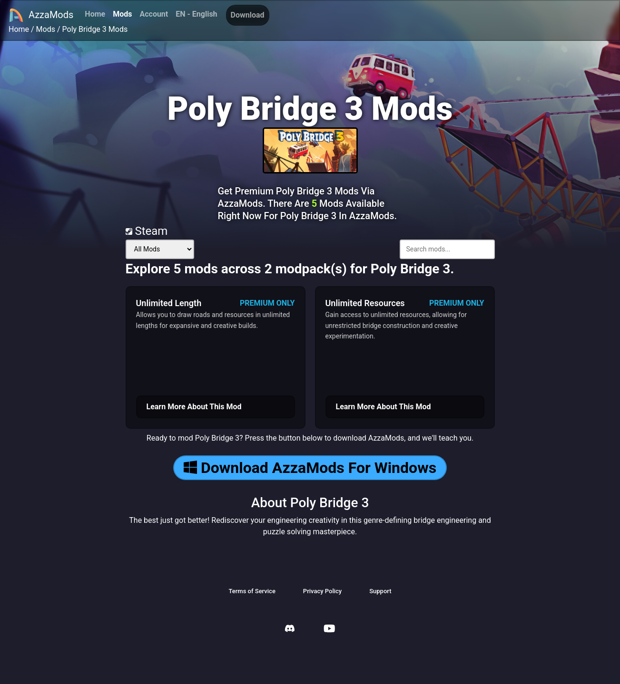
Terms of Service (251, 591)
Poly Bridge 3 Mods (95, 29)
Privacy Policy (322, 591)
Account (153, 14)
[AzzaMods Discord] (290, 629)
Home (95, 14)
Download (248, 14)
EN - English (196, 14)
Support (380, 591)
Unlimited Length (169, 303)
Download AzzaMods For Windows (310, 468)
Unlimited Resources (365, 303)
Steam (147, 231)
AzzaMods (41, 15)
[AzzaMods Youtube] (329, 629)
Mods (122, 14)
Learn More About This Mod (194, 406)
